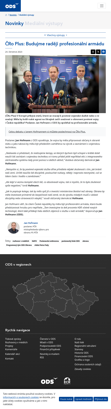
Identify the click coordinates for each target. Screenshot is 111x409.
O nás (78, 338)
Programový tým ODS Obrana (19, 245)
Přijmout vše (101, 399)
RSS (42, 357)
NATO (34, 241)
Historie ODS (81, 352)
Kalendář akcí (12, 354)
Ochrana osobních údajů (88, 364)
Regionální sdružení (85, 345)
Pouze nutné (66, 399)
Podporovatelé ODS (50, 345)
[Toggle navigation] (102, 6)
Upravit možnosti (83, 399)
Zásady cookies (83, 369)
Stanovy (79, 349)
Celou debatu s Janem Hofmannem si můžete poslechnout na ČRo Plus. (47, 131)
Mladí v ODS (46, 342)
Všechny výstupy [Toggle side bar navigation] (54, 35)
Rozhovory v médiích (16, 342)
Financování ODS (84, 356)
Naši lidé (79, 342)
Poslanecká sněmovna (49, 241)
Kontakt (9, 358)
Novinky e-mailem (49, 354)
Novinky (13, 15)
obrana (86, 241)
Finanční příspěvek (50, 349)
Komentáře (11, 349)
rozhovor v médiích (21, 241)
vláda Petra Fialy (42, 245)
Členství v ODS (48, 338)
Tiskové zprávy (13, 338)
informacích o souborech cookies (21, 397)
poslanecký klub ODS (71, 241)
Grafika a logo (82, 359)
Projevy (9, 345)
